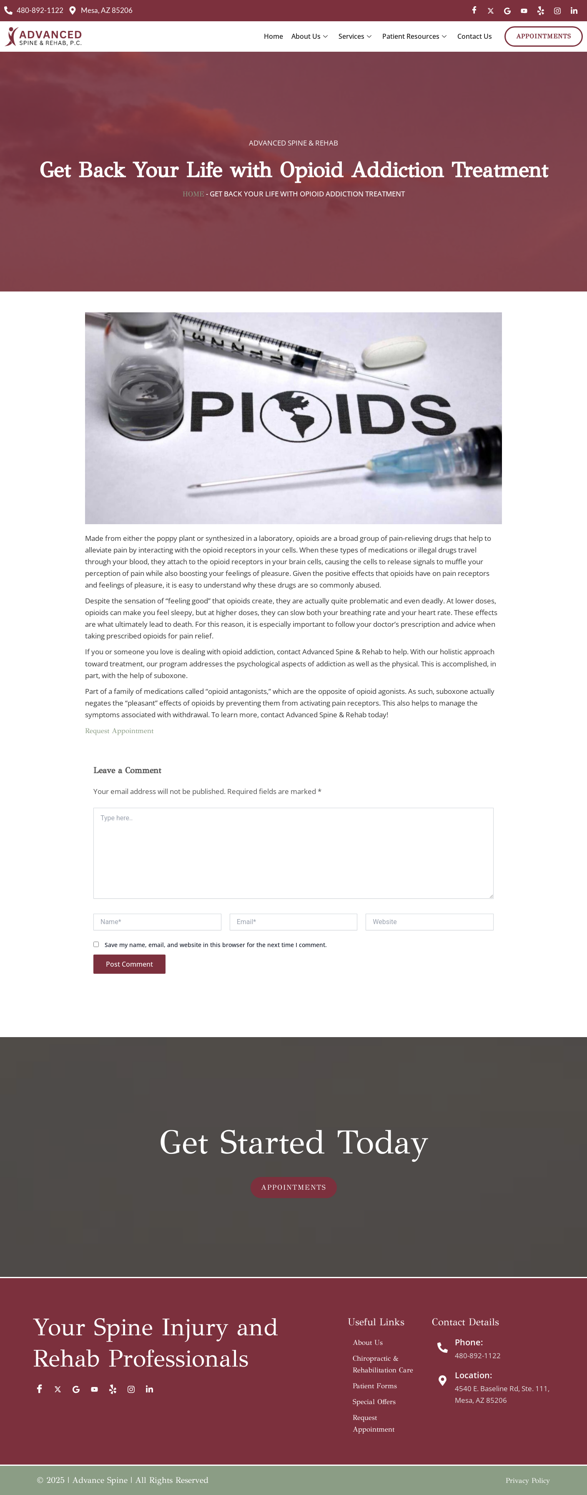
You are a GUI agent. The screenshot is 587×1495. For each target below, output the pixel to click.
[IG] (557, 11)
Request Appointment (119, 730)
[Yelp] (540, 11)
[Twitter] (490, 11)
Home (273, 36)
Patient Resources (414, 36)
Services (355, 36)
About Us (309, 36)
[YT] (524, 11)
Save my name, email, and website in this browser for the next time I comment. (216, 945)
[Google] (507, 11)
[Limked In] (574, 11)
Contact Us (474, 36)
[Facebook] (474, 11)
